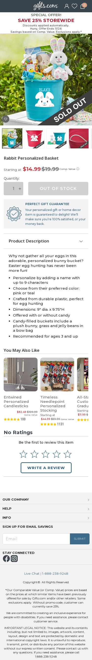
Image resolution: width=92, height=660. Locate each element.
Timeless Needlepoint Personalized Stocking (53, 404)
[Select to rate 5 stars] (68, 454)
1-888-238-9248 (55, 573)
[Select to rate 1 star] (23, 454)
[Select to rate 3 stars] (45, 454)
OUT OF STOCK (58, 188)
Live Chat (31, 573)
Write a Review (46, 467)
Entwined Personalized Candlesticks (16, 401)
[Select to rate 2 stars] (34, 454)
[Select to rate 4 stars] (57, 454)
